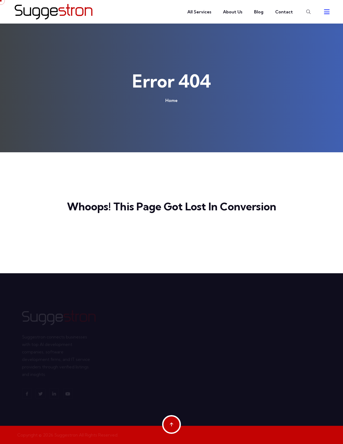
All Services (199, 11)
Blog (258, 11)
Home (171, 100)
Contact (284, 11)
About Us (232, 11)
